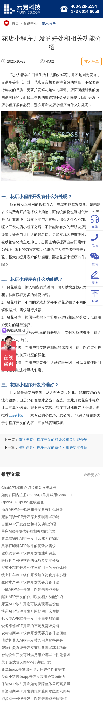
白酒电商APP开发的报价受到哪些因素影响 (35, 691)
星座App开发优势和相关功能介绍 (28, 531)
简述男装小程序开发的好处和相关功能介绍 (52, 440)
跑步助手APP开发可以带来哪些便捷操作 (34, 698)
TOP (94, 295)
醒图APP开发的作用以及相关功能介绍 (32, 597)
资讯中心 (30, 23)
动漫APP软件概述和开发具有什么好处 (32, 509)
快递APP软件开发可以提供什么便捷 (30, 611)
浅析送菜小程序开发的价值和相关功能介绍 (52, 447)
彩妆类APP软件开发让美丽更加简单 (30, 618)
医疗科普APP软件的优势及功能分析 (30, 560)
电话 (94, 239)
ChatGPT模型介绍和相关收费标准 (28, 488)
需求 (94, 277)
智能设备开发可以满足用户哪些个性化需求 (35, 655)
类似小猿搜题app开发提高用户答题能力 (33, 677)
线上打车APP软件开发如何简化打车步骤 (34, 575)
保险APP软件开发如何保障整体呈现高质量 (35, 684)
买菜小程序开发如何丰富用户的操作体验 (34, 568)
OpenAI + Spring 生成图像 (22, 502)
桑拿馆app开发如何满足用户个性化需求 (33, 669)
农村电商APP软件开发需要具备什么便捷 (34, 633)
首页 (15, 23)
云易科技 (16, 415)
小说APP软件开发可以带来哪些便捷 (30, 589)
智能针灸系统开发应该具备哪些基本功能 (34, 648)
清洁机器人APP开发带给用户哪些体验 (32, 640)
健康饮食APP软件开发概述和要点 (28, 553)
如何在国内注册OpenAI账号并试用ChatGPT (36, 495)
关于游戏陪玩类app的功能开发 (26, 662)
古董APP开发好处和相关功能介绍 (28, 524)
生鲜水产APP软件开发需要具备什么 (30, 582)
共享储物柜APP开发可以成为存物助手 (32, 538)
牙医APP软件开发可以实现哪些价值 (30, 604)
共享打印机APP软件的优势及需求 (28, 546)
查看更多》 (93, 475)
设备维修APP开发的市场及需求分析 (30, 626)
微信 (94, 258)
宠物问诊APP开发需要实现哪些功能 (30, 517)
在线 (94, 220)
